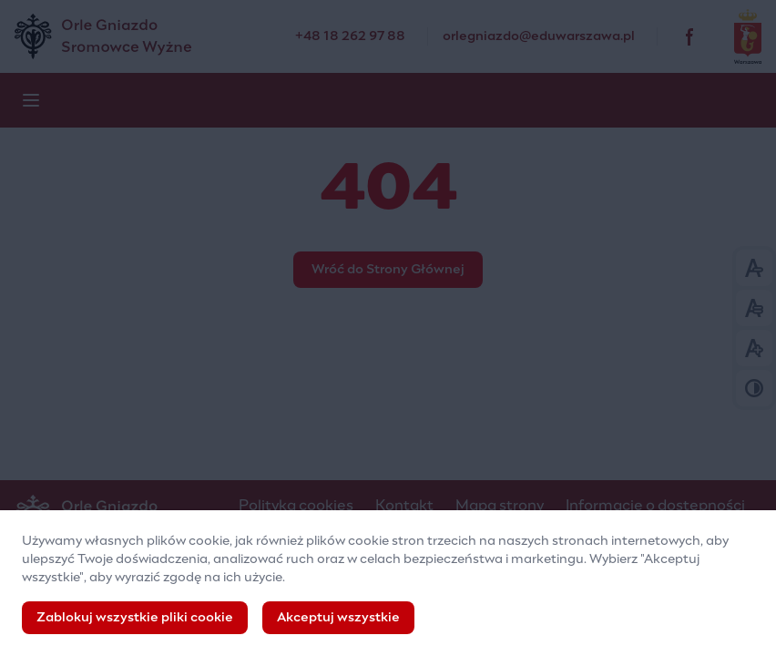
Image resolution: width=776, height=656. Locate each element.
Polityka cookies (296, 505)
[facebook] (690, 36)
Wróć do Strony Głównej (388, 269)
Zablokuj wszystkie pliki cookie (134, 618)
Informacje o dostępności (655, 505)
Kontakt (404, 505)
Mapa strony (499, 505)
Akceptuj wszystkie (338, 618)
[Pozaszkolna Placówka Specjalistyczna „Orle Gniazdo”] (155, 36)
